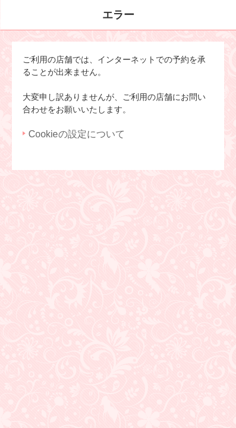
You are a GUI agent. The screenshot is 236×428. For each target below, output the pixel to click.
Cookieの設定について (77, 134)
